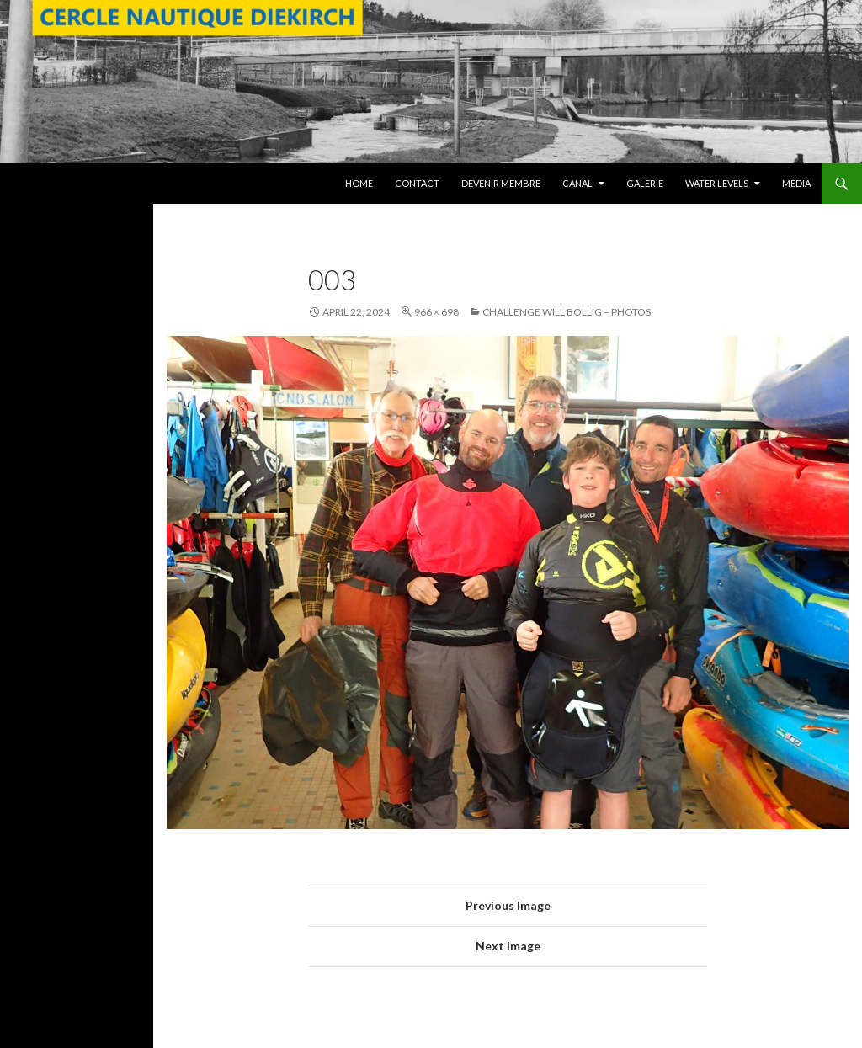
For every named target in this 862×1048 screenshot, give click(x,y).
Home (359, 183)
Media (796, 183)
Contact (417, 183)
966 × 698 (436, 312)
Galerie (644, 183)
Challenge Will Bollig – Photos (566, 312)
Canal (577, 183)
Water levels (716, 183)
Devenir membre (500, 183)
